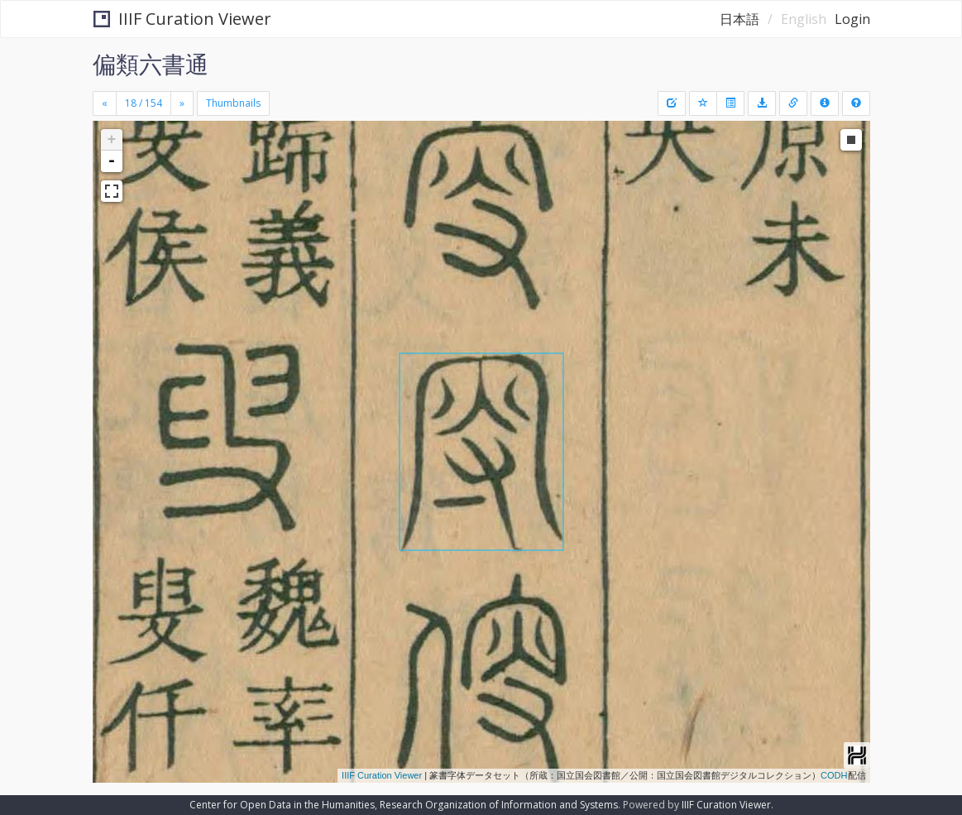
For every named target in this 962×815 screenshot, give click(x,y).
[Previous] (105, 103)
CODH (834, 775)
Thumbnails (233, 103)
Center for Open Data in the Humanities (282, 805)
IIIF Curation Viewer (182, 18)
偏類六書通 (150, 63)
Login (852, 19)
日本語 (739, 19)
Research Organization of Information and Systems (499, 805)
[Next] (182, 103)
